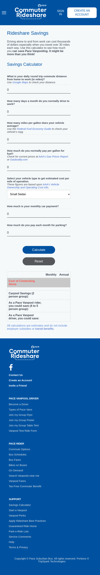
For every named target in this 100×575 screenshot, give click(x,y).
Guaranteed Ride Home (23, 526)
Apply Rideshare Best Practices (27, 520)
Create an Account (82, 12)
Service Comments (20, 536)
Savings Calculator (20, 504)
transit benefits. (44, 328)
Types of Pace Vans (20, 409)
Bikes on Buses (18, 465)
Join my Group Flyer (21, 414)
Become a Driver (19, 404)
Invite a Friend (18, 385)
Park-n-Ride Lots (19, 531)
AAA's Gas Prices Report (53, 156)
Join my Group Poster (21, 420)
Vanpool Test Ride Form (23, 430)
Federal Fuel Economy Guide (34, 128)
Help (11, 541)
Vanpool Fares (17, 480)
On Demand (16, 470)
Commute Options (19, 449)
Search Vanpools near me (24, 475)
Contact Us (16, 374)
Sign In (60, 13)
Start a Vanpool (18, 510)
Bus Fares (15, 459)
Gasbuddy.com (19, 159)
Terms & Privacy (18, 547)
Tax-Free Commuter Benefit (25, 486)
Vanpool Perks (17, 515)
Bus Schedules (17, 454)
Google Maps (20, 82)
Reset (39, 261)
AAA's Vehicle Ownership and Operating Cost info (33, 186)
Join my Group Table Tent (24, 425)
